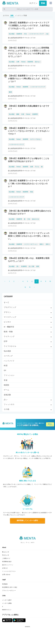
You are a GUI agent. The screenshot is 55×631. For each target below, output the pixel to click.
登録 (43, 3)
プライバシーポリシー (9, 590)
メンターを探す (7, 600)
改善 (31, 166)
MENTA (28, 626)
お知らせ (5, 568)
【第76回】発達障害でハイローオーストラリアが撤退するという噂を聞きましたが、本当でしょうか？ (29, 79)
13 (29, 287)
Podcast (23, 62)
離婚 (17, 114)
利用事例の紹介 (7, 561)
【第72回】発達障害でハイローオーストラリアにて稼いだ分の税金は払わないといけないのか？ (28, 183)
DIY (5, 370)
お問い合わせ (6, 574)
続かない (37, 62)
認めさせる (35, 219)
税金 (31, 192)
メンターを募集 (7, 603)
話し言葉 (31, 266)
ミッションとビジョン (9, 571)
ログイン (33, 3)
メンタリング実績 (21, 15)
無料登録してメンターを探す (27, 520)
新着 (12, 15)
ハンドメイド (9, 361)
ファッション (9, 375)
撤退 (10, 92)
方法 (25, 34)
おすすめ (6, 15)
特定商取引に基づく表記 (9, 587)
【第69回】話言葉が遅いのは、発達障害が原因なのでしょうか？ (28, 259)
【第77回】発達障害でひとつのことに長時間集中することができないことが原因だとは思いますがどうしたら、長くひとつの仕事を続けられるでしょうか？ (29, 52)
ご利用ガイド (6, 558)
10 (50, 281)
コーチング (8, 356)
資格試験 (7, 395)
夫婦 (22, 114)
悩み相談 (7, 351)
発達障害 (19, 34)
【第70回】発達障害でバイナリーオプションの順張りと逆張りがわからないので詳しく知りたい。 (29, 236)
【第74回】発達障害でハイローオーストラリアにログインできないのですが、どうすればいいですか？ (29, 131)
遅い (17, 266)
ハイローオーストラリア (36, 34)
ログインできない (35, 139)
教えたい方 (5, 552)
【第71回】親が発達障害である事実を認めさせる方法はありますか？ (29, 212)
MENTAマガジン (6, 609)
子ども (37, 166)
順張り (42, 244)
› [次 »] (34, 287)
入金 (47, 34)
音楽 (5, 380)
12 (25, 287)
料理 (5, 366)
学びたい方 (5, 555)
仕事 (17, 62)
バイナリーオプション (31, 244)
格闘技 (6, 385)
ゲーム (6, 390)
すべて (6, 302)
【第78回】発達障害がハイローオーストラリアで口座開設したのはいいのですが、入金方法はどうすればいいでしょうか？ (29, 25)
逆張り (48, 244)
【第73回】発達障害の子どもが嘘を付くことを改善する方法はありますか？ (28, 159)
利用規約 (5, 584)
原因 (37, 266)
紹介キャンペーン (7, 565)
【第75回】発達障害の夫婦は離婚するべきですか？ (28, 107)
